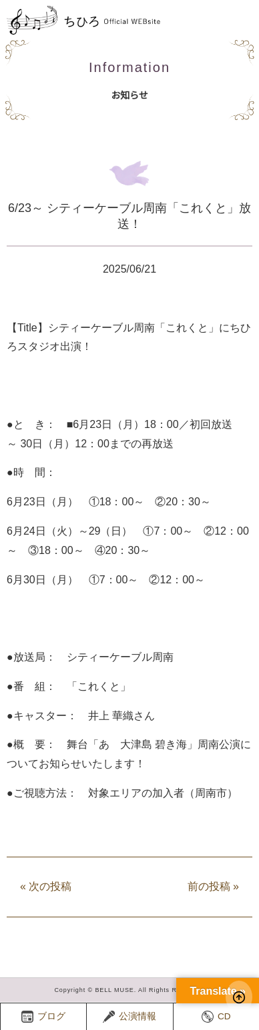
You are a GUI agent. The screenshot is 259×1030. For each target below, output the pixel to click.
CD (216, 1017)
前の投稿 (213, 886)
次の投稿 (45, 886)
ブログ (43, 1017)
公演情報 (129, 1017)
